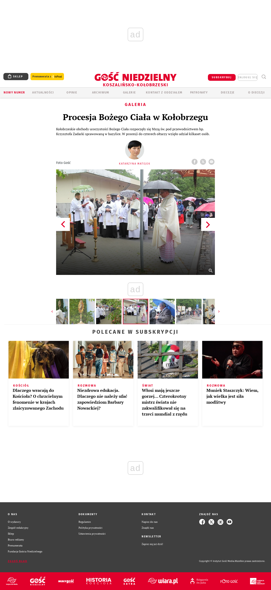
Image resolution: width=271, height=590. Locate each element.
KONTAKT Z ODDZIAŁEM (164, 92)
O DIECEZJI (256, 92)
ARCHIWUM (100, 92)
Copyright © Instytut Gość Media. (217, 561)
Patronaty (199, 92)
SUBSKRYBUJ (222, 77)
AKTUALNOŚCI (43, 92)
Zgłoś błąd (17, 561)
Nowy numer (14, 92)
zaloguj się (247, 77)
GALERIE (129, 92)
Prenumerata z (47, 76)
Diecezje (228, 92)
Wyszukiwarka (264, 77)
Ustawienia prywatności (92, 533)
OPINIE (71, 92)
